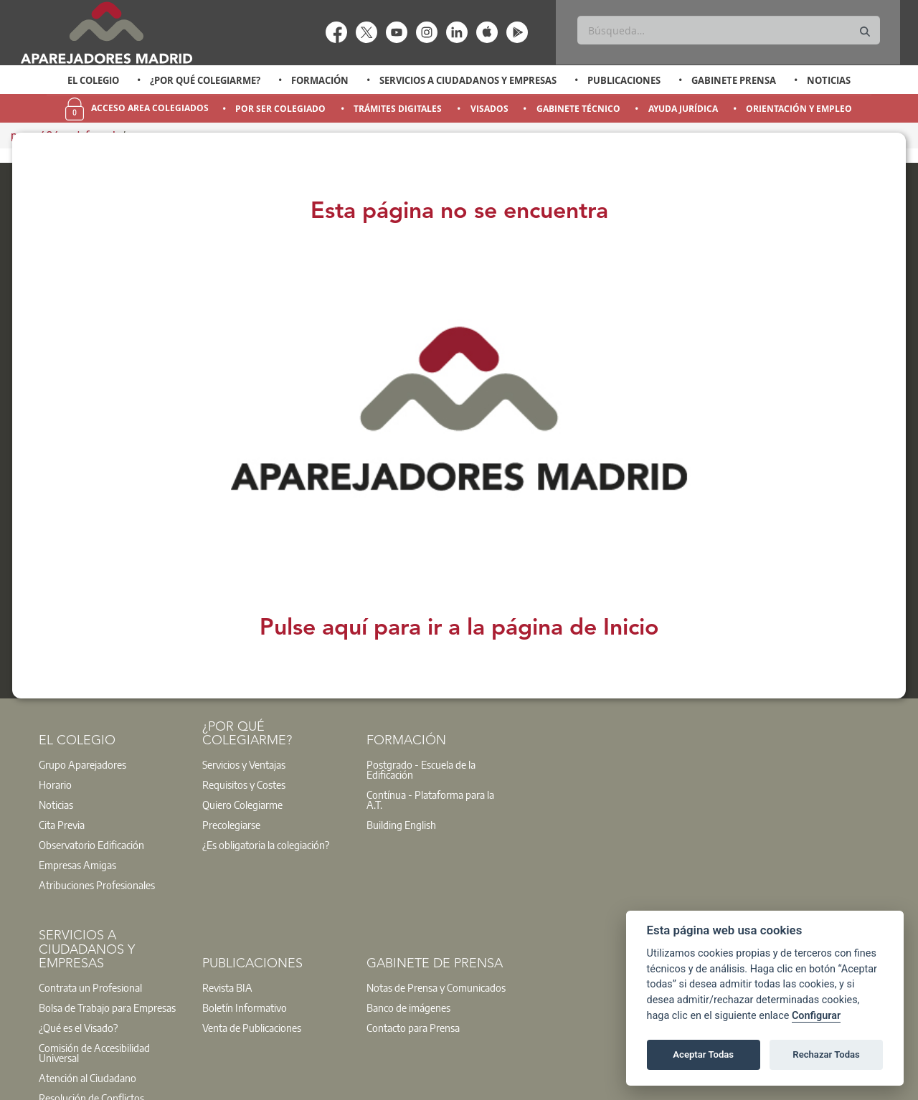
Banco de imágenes (408, 1007)
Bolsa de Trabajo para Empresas (107, 1007)
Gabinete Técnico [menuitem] (578, 109)
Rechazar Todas (826, 1054)
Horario (55, 784)
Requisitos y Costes (243, 784)
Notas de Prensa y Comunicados (436, 987)
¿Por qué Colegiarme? (205, 80)
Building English (401, 824)
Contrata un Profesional (90, 987)
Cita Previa (62, 824)
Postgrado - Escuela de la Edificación (420, 769)
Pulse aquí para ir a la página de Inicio (459, 628)
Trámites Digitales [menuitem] (398, 109)
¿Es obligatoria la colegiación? (265, 844)
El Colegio (93, 80)
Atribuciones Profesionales (97, 884)
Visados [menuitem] (489, 109)
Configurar (816, 1016)
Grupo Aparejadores (82, 764)
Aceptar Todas (703, 1054)
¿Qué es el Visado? (78, 1027)
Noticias (829, 80)
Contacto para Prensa (413, 1027)
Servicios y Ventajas (243, 764)
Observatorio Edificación (91, 844)
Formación (320, 80)
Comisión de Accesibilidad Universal (94, 1052)
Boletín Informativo (244, 1007)
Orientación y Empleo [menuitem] (799, 109)
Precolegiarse (231, 824)
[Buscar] (728, 30)
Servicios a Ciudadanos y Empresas (468, 80)
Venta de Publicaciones (251, 1027)
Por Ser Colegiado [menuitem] (280, 109)
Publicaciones (624, 80)
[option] (93, 80)
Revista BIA (227, 987)
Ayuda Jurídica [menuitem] (683, 109)
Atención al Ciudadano (87, 1077)
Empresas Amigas (77, 864)
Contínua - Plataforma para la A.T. (430, 799)
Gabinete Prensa (733, 80)
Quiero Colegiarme (242, 804)
